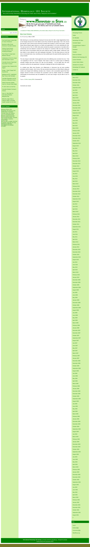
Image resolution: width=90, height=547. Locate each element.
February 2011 (76, 244)
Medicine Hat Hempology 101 (80, 57)
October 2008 (76, 305)
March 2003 (75, 467)
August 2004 (76, 431)
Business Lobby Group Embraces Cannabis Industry (9, 45)
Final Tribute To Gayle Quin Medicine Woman (8, 54)
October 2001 (76, 510)
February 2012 (76, 214)
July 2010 (75, 262)
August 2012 (76, 201)
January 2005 (76, 418)
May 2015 (75, 123)
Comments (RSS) (49, 541)
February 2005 (76, 416)
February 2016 (76, 100)
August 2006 (76, 370)
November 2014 (76, 138)
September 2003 (77, 451)
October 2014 (76, 140)
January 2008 (76, 327)
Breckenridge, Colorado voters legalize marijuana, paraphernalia (9, 119)
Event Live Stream (77, 54)
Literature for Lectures (78, 64)
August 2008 (76, 310)
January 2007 (76, 358)
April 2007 (75, 350)
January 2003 (76, 472)
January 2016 (76, 102)
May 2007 (75, 348)
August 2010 (76, 259)
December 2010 (76, 249)
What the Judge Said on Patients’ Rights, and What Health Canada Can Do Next (9, 100)
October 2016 (76, 85)
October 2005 (76, 396)
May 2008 (75, 317)
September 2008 (77, 307)
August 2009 (76, 290)
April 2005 (75, 411)
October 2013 (76, 166)
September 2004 (77, 429)
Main (47, 30)
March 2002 (75, 497)
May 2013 (75, 178)
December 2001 (76, 504)
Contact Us (75, 69)
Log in (74, 525)
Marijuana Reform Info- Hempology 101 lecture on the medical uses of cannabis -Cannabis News (8, 111)
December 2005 (76, 391)
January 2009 (76, 300)
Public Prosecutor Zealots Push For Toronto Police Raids (9, 83)
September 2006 (77, 368)
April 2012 (75, 209)
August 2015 (76, 115)
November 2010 (76, 252)
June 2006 (75, 376)
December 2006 (76, 360)
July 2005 (75, 403)
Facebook (75, 49)
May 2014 (75, 150)
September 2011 (77, 226)
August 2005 (76, 401)
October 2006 (76, 365)
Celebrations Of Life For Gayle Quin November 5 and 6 (9, 58)
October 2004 (76, 426)
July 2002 (75, 487)
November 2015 (76, 107)
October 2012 (76, 196)
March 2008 (75, 322)
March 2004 (75, 436)
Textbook (12, 113)
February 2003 (76, 469)
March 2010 (75, 272)
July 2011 (75, 231)
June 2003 (75, 459)
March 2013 (75, 183)
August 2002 (76, 484)
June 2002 (75, 489)
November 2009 (76, 282)
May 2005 (75, 408)
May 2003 (75, 461)
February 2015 (76, 130)
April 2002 (75, 494)
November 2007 (76, 333)
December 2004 (76, 421)
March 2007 (75, 353)
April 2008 (75, 320)
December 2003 (76, 444)
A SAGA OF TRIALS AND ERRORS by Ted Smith (33, 30)
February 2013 (76, 186)
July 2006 (75, 373)
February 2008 (76, 325)
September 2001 (77, 512)
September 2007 (77, 338)
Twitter (74, 35)
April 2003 (75, 464)
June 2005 (75, 406)
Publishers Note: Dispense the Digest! (9, 67)
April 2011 (75, 239)
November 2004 (76, 424)
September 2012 (77, 198)
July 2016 (75, 90)
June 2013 (75, 176)
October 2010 (76, 254)
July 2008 (75, 312)
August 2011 (76, 229)
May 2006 (75, 378)
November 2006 (76, 363)
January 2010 (76, 277)
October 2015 (76, 110)
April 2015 (75, 125)
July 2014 (75, 148)
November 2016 (76, 82)
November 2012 (76, 193)
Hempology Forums (77, 32)
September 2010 (77, 257)
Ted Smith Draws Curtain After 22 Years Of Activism (9, 41)
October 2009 (76, 284)
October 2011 (76, 224)
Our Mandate (76, 37)
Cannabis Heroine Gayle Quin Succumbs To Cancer (9, 63)
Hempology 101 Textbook (79, 67)
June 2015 (75, 120)
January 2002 (76, 502)
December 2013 (76, 161)
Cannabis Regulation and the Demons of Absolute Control (9, 79)
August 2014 (76, 145)
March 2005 (75, 413)
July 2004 (75, 434)
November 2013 (76, 163)
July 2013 (75, 173)
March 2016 (75, 97)
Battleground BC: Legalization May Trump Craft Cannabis (9, 75)
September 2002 (77, 482)
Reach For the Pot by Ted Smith (56, 30)
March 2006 (75, 383)
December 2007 (76, 330)
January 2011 (76, 247)
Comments (76, 530)
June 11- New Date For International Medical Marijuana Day (7, 95)
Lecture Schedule (77, 59)
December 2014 (76, 135)
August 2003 (76, 454)
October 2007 (76, 335)
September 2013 (77, 168)
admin (2, 114)
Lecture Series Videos (78, 62)
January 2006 (76, 388)
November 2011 (76, 221)
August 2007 (76, 340)
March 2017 (75, 77)
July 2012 (75, 204)
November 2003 (76, 446)
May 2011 (75, 236)
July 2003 (75, 456)
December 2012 (76, 191)
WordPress (54, 539)
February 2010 (76, 274)
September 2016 (77, 87)
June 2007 (75, 345)
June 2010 (75, 264)
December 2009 (76, 279)
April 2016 (75, 95)
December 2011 (76, 219)
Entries (76, 527)
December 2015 (76, 105)
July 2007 (75, 343)
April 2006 (75, 381)
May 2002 (75, 492)
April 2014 (75, 153)
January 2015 (76, 133)
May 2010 (75, 267)
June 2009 (75, 295)
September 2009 (77, 287)
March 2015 (75, 128)
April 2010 (75, 269)
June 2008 (75, 315)
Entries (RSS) (40, 541)
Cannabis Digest (77, 42)
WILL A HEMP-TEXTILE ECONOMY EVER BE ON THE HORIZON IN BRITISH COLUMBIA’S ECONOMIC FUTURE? (9, 124)
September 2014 (77, 143)
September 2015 (77, 113)
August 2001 (76, 515)
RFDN (65, 539)
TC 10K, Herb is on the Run (8, 86)
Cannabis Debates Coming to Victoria (9, 90)
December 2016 (76, 80)
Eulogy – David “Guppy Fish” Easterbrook (9, 71)
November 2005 (76, 393)
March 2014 (75, 155)
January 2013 (76, 188)
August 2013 (76, 171)
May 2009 (75, 297)
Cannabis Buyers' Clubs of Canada (79, 46)
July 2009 (75, 292)
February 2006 (76, 386)
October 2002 (76, 479)
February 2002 (76, 499)
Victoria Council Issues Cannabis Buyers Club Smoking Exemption (7, 50)
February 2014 (76, 158)
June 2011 (75, 234)
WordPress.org (76, 532)
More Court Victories (26, 34)
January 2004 (76, 441)
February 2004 (76, 439)
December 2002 (76, 474)
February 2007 (76, 355)
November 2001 (76, 507)
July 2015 (75, 118)
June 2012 (75, 206)
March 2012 (75, 211)
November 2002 (76, 477)
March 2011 (75, 241)
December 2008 (76, 302)
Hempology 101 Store (78, 40)
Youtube (75, 52)
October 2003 (76, 449)
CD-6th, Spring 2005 (29, 79)
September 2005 (77, 398)
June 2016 (75, 92)
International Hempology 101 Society (26, 11)
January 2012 (76, 216)
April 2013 (75, 181)
